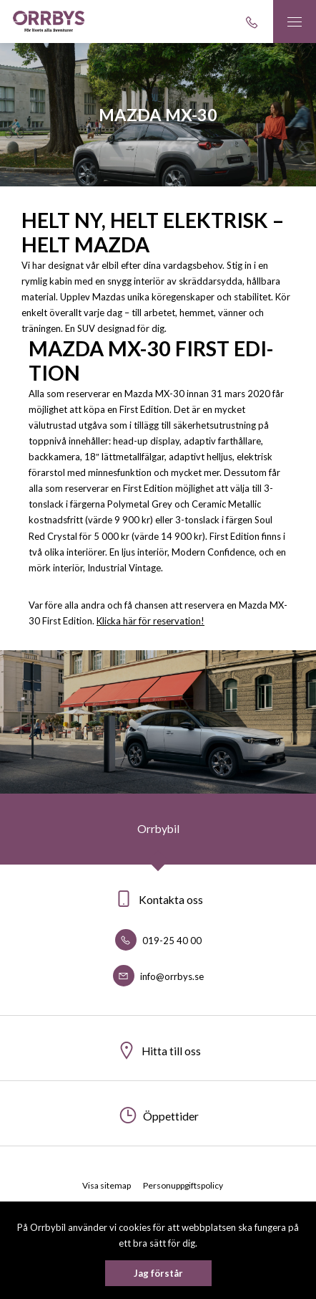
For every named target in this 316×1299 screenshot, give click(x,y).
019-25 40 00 (158, 940)
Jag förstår (158, 1273)
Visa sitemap (106, 1185)
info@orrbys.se (158, 976)
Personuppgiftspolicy (183, 1185)
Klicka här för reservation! (150, 621)
